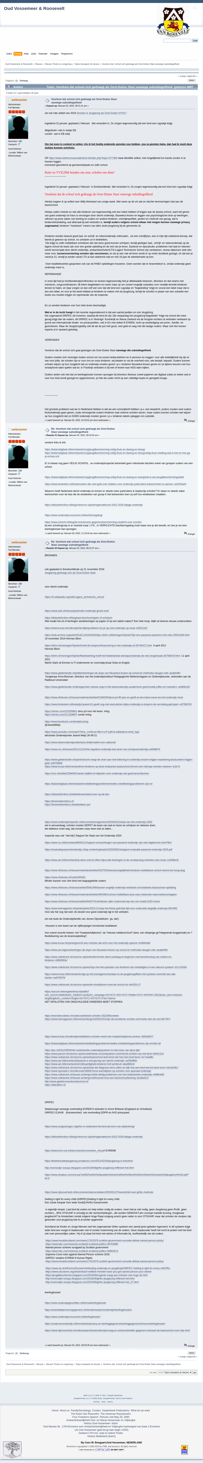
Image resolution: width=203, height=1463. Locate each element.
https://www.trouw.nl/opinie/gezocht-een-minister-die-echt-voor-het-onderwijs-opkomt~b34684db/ (97, 943)
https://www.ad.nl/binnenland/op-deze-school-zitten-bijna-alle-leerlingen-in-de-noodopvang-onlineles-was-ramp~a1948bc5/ (112, 860)
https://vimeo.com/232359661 (61, 711)
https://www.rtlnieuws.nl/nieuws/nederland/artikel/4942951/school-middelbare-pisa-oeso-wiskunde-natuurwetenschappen (111, 894)
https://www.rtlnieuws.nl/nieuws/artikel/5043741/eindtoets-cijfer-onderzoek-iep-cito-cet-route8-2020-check (102, 901)
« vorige (182, 76)
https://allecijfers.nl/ (55, 1084)
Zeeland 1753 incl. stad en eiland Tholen (101, 1433)
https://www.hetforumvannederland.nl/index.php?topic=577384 (83, 158)
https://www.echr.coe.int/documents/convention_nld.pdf (75, 1150)
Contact (96, 1410)
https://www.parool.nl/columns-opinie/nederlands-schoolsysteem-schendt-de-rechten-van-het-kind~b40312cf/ (104, 1053)
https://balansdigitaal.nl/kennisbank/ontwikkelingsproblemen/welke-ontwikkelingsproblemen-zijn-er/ (99, 783)
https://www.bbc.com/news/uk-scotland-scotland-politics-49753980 (81, 1244)
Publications (122, 1410)
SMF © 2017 (100, 1395)
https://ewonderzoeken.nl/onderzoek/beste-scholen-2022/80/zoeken (82, 1015)
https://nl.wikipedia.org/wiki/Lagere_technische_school (74, 597)
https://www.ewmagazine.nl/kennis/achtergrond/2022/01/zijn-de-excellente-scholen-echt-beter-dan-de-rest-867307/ (107, 1019)
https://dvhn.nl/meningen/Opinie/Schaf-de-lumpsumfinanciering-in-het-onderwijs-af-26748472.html (98, 645)
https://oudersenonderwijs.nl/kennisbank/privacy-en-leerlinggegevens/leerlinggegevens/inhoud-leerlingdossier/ (105, 1323)
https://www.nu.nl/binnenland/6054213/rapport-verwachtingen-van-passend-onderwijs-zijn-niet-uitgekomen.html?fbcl (108, 842)
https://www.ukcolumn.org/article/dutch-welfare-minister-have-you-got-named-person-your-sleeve (98, 1271)
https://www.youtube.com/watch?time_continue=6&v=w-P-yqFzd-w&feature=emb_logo (92, 732)
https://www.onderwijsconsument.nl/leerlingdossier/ (73, 1316)
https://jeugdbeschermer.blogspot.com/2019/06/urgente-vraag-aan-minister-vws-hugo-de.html (96, 1275)
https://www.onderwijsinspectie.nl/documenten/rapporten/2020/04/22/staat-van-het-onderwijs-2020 (98, 822)
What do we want (140, 1410)
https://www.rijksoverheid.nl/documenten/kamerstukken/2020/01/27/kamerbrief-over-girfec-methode (99, 1192)
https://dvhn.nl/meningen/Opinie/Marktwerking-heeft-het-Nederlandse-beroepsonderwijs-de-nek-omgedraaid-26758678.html (112, 655)
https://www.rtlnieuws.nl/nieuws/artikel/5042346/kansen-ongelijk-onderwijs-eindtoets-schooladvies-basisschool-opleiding (110, 887)
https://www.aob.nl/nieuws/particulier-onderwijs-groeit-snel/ (77, 610)
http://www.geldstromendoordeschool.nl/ (67, 1081)
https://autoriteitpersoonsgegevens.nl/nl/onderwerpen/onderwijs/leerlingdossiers (88, 1309)
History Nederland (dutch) (101, 1436)
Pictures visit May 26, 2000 (114, 1417)
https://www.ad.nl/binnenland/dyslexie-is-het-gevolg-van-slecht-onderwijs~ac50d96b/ (91, 1060)
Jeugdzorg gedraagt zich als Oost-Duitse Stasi (70, 572)
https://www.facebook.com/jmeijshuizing (66, 721)
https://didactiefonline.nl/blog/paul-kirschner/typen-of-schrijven (78, 617)
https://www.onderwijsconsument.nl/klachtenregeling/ (74, 515)
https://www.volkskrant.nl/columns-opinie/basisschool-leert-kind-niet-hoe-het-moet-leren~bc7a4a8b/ (99, 1057)
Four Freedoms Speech (85, 1417)
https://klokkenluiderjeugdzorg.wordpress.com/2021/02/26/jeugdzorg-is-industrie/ (89, 1161)
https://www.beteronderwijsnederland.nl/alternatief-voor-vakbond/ (80, 742)
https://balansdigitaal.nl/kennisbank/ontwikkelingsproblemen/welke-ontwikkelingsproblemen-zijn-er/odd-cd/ (103, 1043)
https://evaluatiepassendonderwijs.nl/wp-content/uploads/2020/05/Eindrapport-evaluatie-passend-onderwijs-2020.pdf (108, 849)
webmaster (19, 99)
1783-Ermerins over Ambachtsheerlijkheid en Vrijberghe (92, 1426)
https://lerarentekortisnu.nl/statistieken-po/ (68, 804)
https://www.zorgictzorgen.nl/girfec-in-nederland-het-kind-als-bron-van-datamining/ (90, 1126)
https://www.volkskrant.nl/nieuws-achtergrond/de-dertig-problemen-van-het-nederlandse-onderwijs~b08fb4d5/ (104, 1074)
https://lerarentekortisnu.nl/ (59, 801)
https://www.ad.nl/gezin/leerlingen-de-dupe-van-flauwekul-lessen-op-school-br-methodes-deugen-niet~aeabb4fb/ (106, 950)
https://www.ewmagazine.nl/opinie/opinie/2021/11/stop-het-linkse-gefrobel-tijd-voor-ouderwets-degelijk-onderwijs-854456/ (111, 908)
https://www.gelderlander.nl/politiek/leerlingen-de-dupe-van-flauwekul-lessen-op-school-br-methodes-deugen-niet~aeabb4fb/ (112, 673)
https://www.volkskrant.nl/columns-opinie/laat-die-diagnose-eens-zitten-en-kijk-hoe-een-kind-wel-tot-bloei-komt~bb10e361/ (111, 1067)
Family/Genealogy (81, 1410)
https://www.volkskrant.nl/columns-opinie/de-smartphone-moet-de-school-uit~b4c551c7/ (93, 984)
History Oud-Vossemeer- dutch (101, 1423)
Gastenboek (108, 1410)
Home (55, 1410)
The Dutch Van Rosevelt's (85, 1413)
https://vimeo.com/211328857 (61, 714)
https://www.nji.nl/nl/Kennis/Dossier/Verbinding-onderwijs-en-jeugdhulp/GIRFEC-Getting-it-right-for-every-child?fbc (107, 1268)
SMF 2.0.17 (88, 1395)
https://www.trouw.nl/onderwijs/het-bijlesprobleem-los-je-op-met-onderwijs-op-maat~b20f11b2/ (96, 628)
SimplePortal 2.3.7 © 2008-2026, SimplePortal (94, 1398)
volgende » (192, 76)
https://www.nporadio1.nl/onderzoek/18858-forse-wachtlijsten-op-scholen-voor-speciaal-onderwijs (98, 1071)
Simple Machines (115, 1395)
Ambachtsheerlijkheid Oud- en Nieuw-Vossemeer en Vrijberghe (100, 1420)
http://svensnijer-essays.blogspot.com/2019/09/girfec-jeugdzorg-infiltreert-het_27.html (92, 1282)
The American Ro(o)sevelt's (116, 1413)
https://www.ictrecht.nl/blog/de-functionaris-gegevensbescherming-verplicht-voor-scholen (93, 522)
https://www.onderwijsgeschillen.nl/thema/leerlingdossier (75, 1303)
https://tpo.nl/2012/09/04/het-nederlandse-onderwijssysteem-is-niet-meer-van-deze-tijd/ (92, 1050)
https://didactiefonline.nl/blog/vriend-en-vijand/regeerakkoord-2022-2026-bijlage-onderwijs (94, 505)
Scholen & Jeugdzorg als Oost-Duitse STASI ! (102, 113)
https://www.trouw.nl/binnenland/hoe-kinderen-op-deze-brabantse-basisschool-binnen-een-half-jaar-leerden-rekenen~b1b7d (112, 766)
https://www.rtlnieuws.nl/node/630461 (65, 877)
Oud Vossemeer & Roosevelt (34, 8)
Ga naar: (153, 1372)
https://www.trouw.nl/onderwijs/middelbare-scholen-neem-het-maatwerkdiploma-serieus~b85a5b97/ (99, 1036)
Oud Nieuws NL (51, 1426)
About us (64, 1410)
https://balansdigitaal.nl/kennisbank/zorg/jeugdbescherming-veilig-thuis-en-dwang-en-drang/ (95, 449)
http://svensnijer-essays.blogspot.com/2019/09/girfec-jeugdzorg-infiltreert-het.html (89, 1167)
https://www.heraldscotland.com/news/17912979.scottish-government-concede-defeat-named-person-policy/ (104, 1240)
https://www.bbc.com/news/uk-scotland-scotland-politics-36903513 (81, 1251)
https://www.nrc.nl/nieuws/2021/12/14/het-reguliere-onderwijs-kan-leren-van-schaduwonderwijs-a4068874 (102, 749)
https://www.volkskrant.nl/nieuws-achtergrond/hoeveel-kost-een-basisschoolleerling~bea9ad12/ (97, 1078)
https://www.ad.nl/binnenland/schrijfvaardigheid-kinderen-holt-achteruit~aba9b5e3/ (90, 1064)
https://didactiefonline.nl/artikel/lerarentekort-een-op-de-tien (77, 794)
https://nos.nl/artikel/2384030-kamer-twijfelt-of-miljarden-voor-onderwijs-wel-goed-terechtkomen (97, 773)
